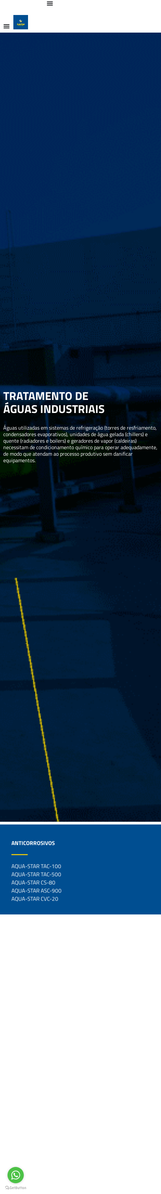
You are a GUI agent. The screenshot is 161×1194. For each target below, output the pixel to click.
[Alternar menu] (50, 3)
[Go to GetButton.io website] (15, 1187)
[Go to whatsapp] (15, 1175)
